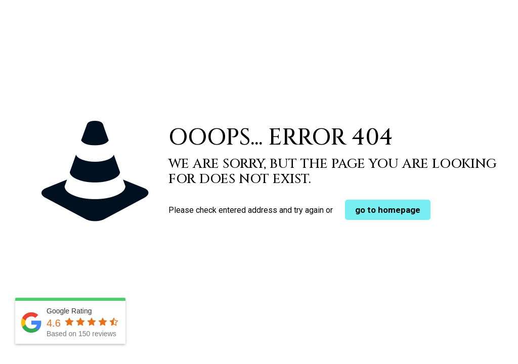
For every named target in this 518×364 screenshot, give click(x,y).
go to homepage (387, 210)
